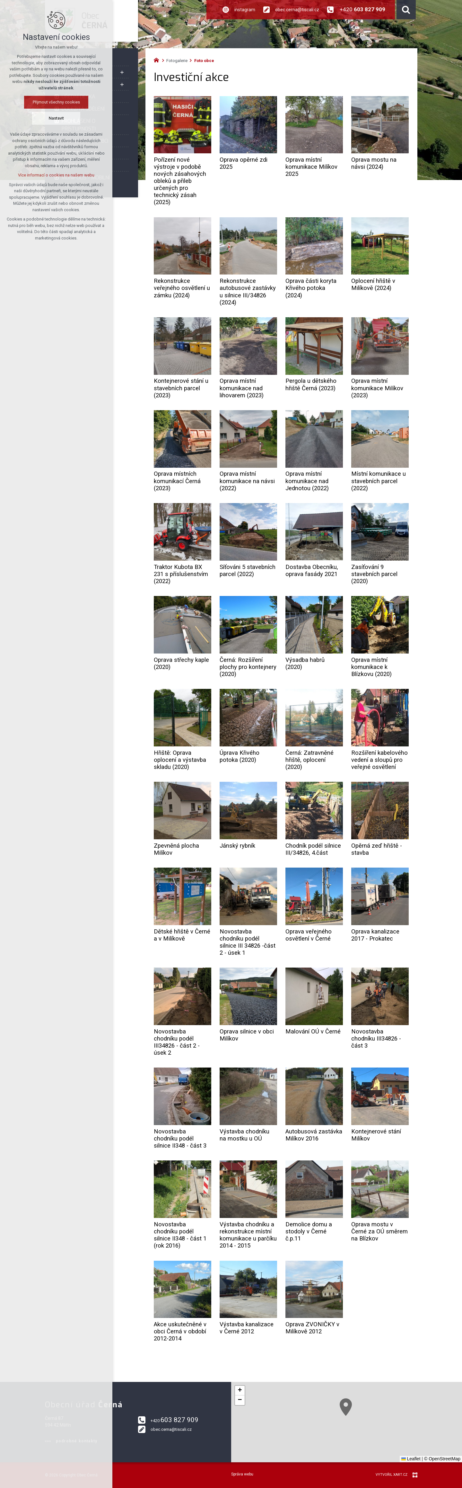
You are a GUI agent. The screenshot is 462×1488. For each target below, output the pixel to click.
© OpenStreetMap (442, 1458)
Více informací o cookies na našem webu (56, 175)
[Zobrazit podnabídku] (122, 72)
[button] (392, 1440)
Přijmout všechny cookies (56, 102)
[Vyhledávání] (406, 9)
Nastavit (56, 118)
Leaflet (411, 1458)
